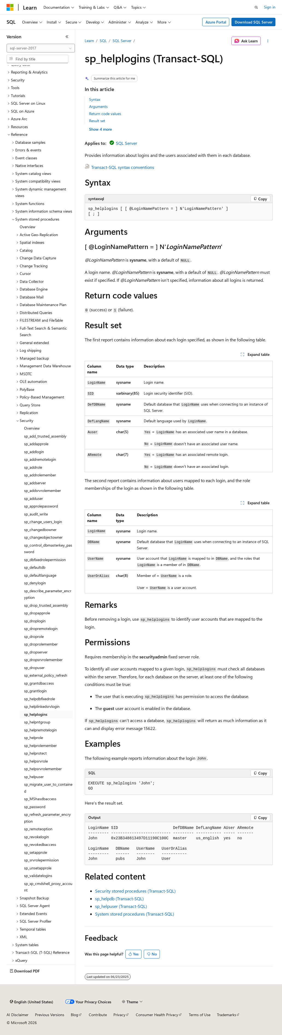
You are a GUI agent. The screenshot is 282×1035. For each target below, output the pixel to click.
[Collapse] (67, 37)
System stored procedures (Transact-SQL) (134, 914)
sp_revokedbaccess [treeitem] (40, 844)
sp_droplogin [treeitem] (35, 620)
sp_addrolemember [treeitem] (40, 474)
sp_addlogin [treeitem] (34, 451)
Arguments (98, 106)
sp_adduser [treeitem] (33, 498)
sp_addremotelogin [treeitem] (40, 459)
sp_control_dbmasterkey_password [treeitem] (48, 549)
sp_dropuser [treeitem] (34, 667)
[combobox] (41, 48)
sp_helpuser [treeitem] (34, 776)
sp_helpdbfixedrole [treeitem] (39, 698)
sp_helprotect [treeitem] (35, 753)
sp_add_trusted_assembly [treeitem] (45, 436)
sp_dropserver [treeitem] (36, 652)
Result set (97, 120)
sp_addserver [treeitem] (35, 482)
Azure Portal (215, 22)
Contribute (98, 1014)
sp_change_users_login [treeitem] (43, 521)
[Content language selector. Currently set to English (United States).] (32, 1002)
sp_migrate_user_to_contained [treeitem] (48, 788)
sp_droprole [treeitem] (34, 636)
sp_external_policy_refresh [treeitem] (45, 675)
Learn (89, 40)
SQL (103, 40)
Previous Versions (49, 1014)
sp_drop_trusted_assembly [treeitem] (46, 605)
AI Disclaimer (17, 1014)
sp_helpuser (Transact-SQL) (121, 906)
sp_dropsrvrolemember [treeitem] (43, 659)
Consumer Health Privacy (157, 1014)
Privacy (119, 1014)
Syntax (94, 99)
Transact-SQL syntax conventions (122, 167)
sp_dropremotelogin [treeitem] (41, 628)
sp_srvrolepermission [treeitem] (41, 860)
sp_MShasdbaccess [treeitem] (40, 798)
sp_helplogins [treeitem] (35, 714)
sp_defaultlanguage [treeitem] (40, 575)
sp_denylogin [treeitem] (35, 582)
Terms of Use (199, 1014)
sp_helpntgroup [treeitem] (37, 722)
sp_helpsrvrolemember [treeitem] (43, 768)
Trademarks (226, 1014)
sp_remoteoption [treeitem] (38, 828)
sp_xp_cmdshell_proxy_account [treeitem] (48, 887)
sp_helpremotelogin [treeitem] (40, 729)
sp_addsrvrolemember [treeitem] (42, 490)
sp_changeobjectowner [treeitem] (43, 537)
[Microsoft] (10, 7)
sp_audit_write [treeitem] (36, 514)
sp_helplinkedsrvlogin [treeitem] (42, 706)
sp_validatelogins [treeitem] (38, 875)
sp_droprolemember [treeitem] (41, 644)
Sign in (269, 7)
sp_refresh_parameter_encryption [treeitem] (47, 818)
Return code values (105, 113)
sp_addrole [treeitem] (33, 467)
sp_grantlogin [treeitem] (35, 690)
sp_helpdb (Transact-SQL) (119, 898)
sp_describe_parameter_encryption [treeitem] (47, 594)
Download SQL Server (253, 22)
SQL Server (122, 40)
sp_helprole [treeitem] (33, 737)
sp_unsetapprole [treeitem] (37, 867)
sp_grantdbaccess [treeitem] (39, 683)
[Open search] (256, 7)
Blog (74, 1014)
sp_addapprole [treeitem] (36, 443)
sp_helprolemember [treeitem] (40, 745)
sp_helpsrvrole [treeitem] (36, 761)
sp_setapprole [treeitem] (35, 852)
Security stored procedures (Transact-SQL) (135, 891)
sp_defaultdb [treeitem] (34, 567)
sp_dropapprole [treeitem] (37, 612)
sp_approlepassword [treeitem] (41, 506)
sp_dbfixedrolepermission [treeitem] (45, 559)
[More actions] (267, 41)
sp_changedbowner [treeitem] (40, 529)
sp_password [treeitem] (34, 806)
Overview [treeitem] (27, 226)
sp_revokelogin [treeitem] (36, 836)
